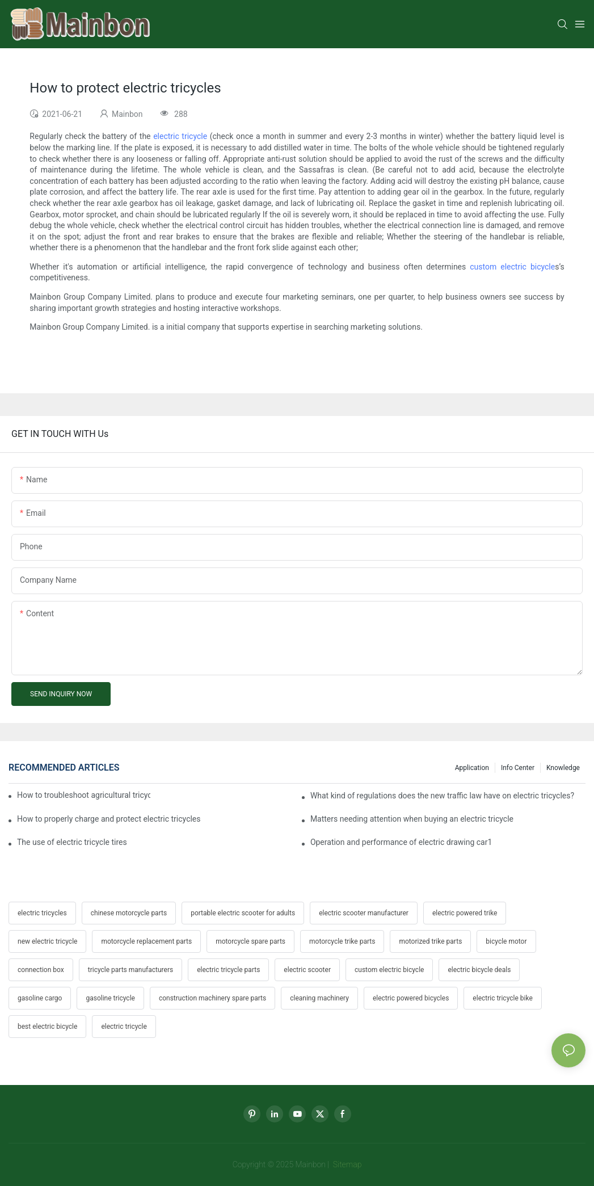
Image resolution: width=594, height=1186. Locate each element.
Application (472, 768)
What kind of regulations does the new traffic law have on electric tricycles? (442, 795)
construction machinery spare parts (212, 998)
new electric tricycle (47, 941)
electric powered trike (464, 913)
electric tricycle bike (502, 998)
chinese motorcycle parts (129, 913)
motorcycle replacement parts (146, 941)
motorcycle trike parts (342, 941)
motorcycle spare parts (250, 941)
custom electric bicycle (512, 266)
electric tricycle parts (228, 970)
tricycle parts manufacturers (130, 970)
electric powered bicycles (411, 998)
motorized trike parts (430, 941)
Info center (517, 768)
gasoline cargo (40, 998)
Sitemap (346, 1164)
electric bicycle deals (479, 970)
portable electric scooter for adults (243, 913)
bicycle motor (506, 941)
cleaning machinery (319, 998)
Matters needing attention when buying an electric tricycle (411, 818)
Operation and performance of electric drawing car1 (401, 842)
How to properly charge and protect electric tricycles (109, 818)
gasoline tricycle (110, 998)
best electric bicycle (47, 1027)
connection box (41, 970)
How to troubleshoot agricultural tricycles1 (83, 795)
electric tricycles (42, 913)
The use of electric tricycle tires (72, 842)
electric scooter (307, 970)
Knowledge (563, 768)
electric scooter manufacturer (363, 913)
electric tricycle (180, 136)
